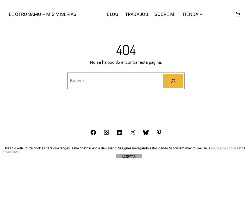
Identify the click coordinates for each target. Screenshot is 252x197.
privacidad (10, 152)
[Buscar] (173, 81)
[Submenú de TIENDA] (200, 14)
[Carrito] (238, 14)
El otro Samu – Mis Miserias (42, 14)
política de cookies (224, 148)
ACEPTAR (129, 156)
